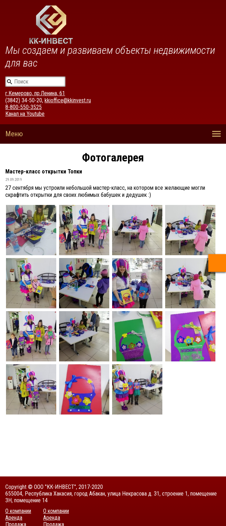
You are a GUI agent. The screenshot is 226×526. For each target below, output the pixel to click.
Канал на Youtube (25, 113)
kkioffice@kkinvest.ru (68, 100)
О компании (18, 511)
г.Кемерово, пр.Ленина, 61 (35, 93)
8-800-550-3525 (23, 107)
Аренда (13, 517)
